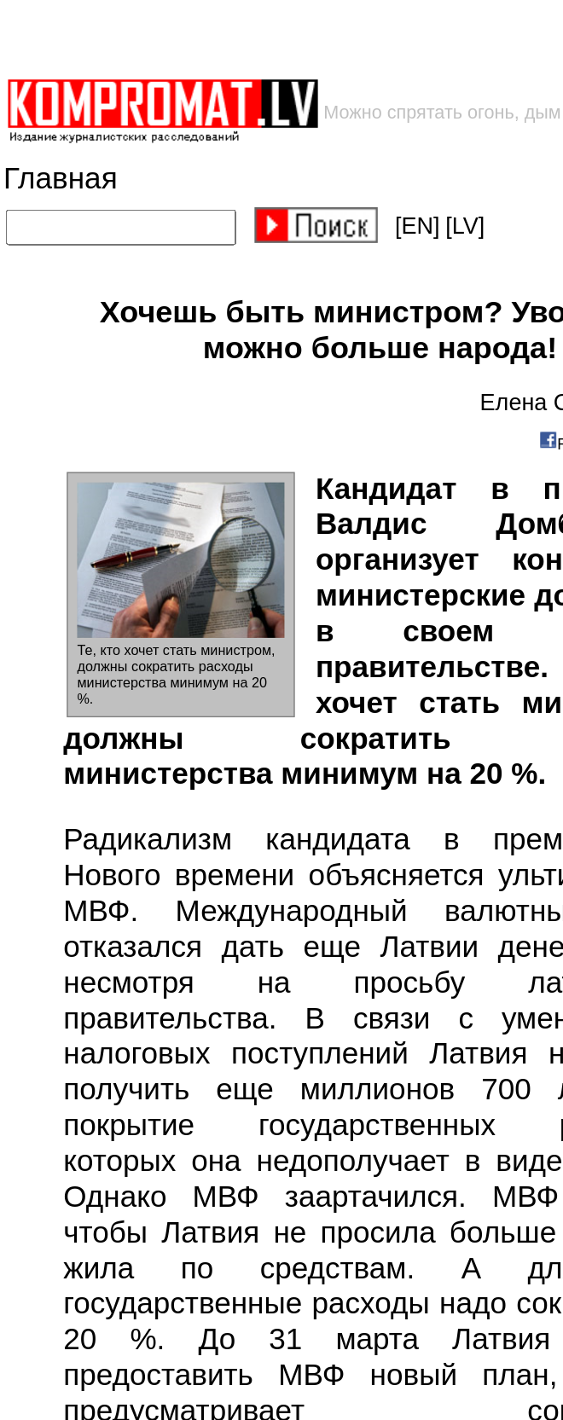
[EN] (417, 226)
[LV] (465, 226)
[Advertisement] (273, 38)
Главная (60, 178)
